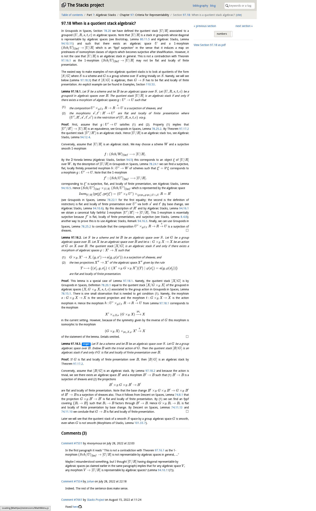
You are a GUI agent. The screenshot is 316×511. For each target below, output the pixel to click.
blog (213, 5)
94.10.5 (66, 188)
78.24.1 (154, 164)
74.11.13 (177, 407)
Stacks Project (95, 499)
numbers (222, 33)
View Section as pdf (210, 45)
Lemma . (71, 91)
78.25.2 (156, 128)
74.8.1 (179, 394)
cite (239, 15)
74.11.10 (67, 411)
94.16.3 (142, 221)
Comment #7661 (71, 499)
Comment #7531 (71, 443)
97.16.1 (66, 60)
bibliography (200, 5)
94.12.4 (85, 137)
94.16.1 (184, 208)
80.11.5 (145, 39)
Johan (90, 481)
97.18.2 (150, 370)
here (75, 506)
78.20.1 (106, 285)
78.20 (107, 30)
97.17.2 (184, 128)
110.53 (150, 84)
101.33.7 (140, 423)
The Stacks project (85, 5)
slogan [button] (86, 344)
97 (132, 15)
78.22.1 (112, 199)
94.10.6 (98, 208)
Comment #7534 (71, 481)
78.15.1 (66, 293)
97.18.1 (128, 281)
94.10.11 (67, 43)
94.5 (129, 159)
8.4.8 (184, 216)
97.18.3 (85, 80)
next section (243, 26)
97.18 (186, 15)
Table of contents (72, 15)
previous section (206, 26)
